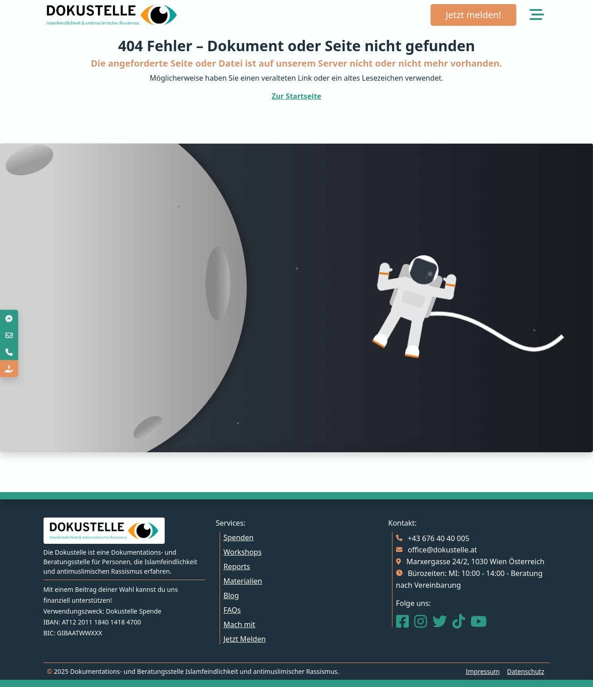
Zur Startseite (296, 96)
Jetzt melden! (473, 15)
